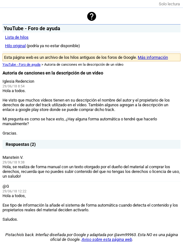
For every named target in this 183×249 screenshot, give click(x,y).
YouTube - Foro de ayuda (21, 65)
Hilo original (15, 45)
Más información (153, 57)
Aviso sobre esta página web (107, 239)
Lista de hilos (17, 37)
